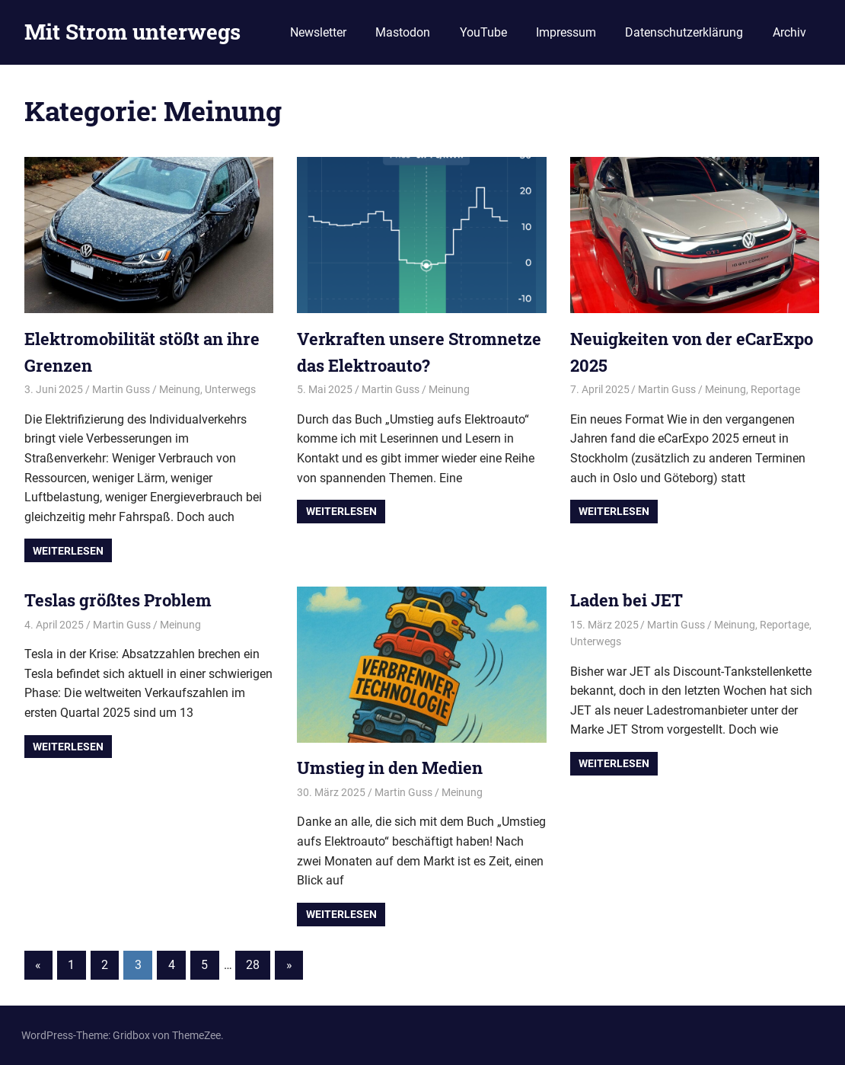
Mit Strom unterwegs (132, 32)
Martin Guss (121, 389)
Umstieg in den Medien (390, 767)
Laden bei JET (626, 600)
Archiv (789, 32)
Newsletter (318, 32)
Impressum (566, 32)
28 (253, 965)
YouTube (483, 32)
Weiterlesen (68, 551)
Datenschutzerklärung (684, 32)
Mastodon (402, 32)
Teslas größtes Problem (118, 600)
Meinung (179, 389)
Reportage (775, 389)
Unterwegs (230, 389)
